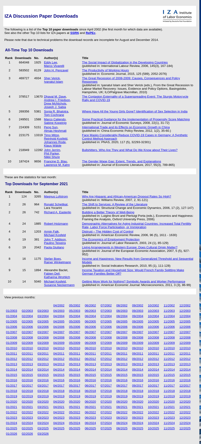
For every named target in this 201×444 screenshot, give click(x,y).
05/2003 (74, 310)
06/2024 (90, 423)
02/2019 (27, 396)
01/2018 (11, 391)
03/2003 (43, 310)
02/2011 (27, 353)
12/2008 (185, 337)
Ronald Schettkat (56, 204)
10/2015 (153, 375)
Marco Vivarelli (54, 66)
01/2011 (11, 353)
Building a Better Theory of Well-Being (108, 212)
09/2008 (137, 337)
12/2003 (185, 310)
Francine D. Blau (55, 161)
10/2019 (153, 396)
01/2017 (11, 385)
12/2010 (185, 348)
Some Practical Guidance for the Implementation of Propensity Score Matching (136, 119)
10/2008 (153, 337)
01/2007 (11, 332)
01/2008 (11, 337)
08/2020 (122, 401)
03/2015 (43, 375)
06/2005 (90, 321)
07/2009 (106, 343)
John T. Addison (55, 239)
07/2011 (106, 353)
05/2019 (74, 396)
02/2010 (27, 348)
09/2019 (137, 396)
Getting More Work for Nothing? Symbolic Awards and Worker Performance (133, 281)
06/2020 (90, 401)
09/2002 (137, 305)
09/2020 (137, 401)
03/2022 (43, 412)
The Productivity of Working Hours (105, 70)
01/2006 (11, 327)
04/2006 (58, 327)
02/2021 (27, 407)
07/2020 (106, 401)
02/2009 (27, 343)
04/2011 (58, 353)
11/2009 (169, 343)
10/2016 (153, 380)
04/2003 (58, 310)
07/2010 (106, 348)
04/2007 (58, 332)
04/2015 (58, 375)
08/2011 (122, 353)
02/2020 (27, 401)
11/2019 (169, 396)
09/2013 (137, 364)
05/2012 (74, 359)
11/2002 (169, 305)
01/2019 (11, 396)
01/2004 (11, 316)
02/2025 (27, 428)
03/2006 (43, 327)
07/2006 (106, 327)
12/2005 (185, 321)
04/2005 (58, 321)
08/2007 (122, 332)
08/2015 (122, 375)
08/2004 (122, 316)
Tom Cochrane (54, 115)
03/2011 (43, 353)
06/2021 (90, 407)
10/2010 (153, 348)
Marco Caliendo (55, 119)
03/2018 (43, 391)
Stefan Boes (52, 258)
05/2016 (74, 380)
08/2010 (122, 348)
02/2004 (27, 316)
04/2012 (58, 359)
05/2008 (74, 337)
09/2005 (137, 321)
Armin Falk (51, 231)
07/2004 (106, 316)
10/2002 (153, 305)
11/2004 (169, 316)
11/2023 (169, 417)
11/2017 (169, 385)
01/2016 (11, 380)
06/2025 (90, 428)
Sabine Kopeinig (55, 123)
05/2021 (74, 407)
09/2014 (137, 369)
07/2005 (106, 321)
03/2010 (43, 348)
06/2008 (90, 337)
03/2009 (43, 343)
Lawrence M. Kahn (57, 165)
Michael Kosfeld (55, 235)
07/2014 (106, 369)
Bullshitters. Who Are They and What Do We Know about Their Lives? (130, 150)
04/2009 (58, 343)
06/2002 (90, 305)
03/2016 (43, 380)
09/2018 (137, 391)
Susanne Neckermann (59, 285)
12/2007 (185, 332)
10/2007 (153, 332)
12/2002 (185, 305)
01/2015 (11, 375)
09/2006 (137, 327)
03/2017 (43, 385)
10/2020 (153, 401)
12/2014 (185, 369)
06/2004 (90, 316)
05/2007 (74, 332)
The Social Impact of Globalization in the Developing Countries (125, 62)
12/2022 (185, 412)
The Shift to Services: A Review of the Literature (114, 204)
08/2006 (122, 327)
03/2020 (43, 401)
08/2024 (122, 423)
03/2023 (43, 417)
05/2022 (74, 412)
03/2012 (43, 359)
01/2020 (11, 401)
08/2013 (122, 364)
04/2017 (58, 385)
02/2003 (27, 310)
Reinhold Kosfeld (55, 138)
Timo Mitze (51, 135)
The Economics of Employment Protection (111, 239)
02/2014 (27, 369)
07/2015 (106, 375)
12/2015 (185, 375)
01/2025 (11, 428)
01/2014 (11, 369)
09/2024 (137, 423)
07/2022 (106, 412)
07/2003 (106, 310)
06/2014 (90, 369)
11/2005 (169, 321)
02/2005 (27, 321)
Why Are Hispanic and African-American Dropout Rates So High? (126, 196)
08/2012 (122, 359)
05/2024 (74, 423)
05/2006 (74, 327)
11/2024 (169, 423)
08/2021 (122, 407)
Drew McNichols (55, 103)
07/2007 (106, 332)
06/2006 (90, 327)
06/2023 (90, 417)
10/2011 (153, 353)
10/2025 (153, 428)
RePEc (91, 33)
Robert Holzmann (56, 223)
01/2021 (11, 407)
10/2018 (153, 391)
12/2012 (185, 359)
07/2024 (106, 423)
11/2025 (169, 428)
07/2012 (106, 359)
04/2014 (58, 369)
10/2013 (153, 364)
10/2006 (153, 327)
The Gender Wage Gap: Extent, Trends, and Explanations (121, 161)
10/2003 (153, 310)
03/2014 (43, 369)
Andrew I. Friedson (57, 100)
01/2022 (11, 412)
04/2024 (58, 423)
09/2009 (137, 343)
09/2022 (137, 412)
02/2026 (27, 433)
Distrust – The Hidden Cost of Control (107, 231)
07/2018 (106, 391)
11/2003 (169, 310)
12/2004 (185, 316)
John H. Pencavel (56, 70)
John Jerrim (52, 150)
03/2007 (43, 332)
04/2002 (58, 305)
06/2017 (90, 385)
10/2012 (153, 359)
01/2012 (11, 359)
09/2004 (137, 316)
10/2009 (153, 343)
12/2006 (185, 327)
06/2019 (90, 396)
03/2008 (43, 337)
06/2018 (90, 391)
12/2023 (185, 417)
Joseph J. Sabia (55, 107)
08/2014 (122, 369)
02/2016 (27, 380)
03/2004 (43, 316)
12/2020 (185, 401)
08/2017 (122, 385)
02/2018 (27, 391)
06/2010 (90, 348)
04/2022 (58, 412)
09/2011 (137, 353)
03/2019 (43, 396)
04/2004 (58, 316)
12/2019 (185, 396)
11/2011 (169, 353)
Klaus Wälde (52, 145)
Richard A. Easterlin (57, 212)
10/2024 (153, 423)
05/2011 (74, 353)
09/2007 (137, 332)
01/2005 (11, 321)
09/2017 (137, 385)
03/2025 (43, 428)
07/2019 (106, 396)
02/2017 (27, 385)
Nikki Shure (52, 157)
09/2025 (137, 428)
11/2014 (169, 369)
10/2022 (153, 412)
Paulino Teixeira (55, 243)
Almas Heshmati (55, 130)
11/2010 (169, 348)
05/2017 (74, 385)
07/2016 (106, 380)
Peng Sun (51, 127)
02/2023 (27, 417)
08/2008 (122, 337)
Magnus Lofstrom (56, 196)
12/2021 (185, 407)
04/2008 (58, 337)
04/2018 (58, 391)
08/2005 (122, 321)
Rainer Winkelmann (57, 262)
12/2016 (185, 380)
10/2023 (153, 417)
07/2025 (106, 428)
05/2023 (74, 417)
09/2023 (137, 417)
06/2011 (90, 353)
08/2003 (122, 310)
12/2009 (185, 343)
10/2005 (153, 321)
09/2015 (137, 375)
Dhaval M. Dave (55, 96)
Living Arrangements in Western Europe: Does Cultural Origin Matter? (130, 247)
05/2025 (74, 428)
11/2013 (169, 364)
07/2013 (106, 364)
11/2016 (169, 380)
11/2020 (169, 401)
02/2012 (27, 359)
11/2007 (169, 332)
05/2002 (74, 305)
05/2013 (74, 364)
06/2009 (90, 343)
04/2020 (58, 401)
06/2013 (90, 364)
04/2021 (58, 407)
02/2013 (27, 364)
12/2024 (185, 423)
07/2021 (106, 407)
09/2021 (137, 407)
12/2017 (185, 385)
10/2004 (153, 316)
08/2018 (122, 391)
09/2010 (137, 348)
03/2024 (43, 423)
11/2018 (169, 391)
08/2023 (122, 417)
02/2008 (27, 337)
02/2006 (27, 327)
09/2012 (137, 359)
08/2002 (122, 305)
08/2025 (122, 428)
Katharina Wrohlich (57, 277)
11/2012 (169, 359)
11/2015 (169, 375)
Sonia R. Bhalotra (56, 111)
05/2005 (74, 321)
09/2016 (137, 380)
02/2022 (27, 412)
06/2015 (90, 375)
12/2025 (185, 428)
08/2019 (122, 396)
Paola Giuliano (54, 247)
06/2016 (90, 380)
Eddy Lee (50, 62)
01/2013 (11, 364)
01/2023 (11, 417)
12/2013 (185, 364)
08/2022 (122, 412)
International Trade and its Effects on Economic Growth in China (126, 127)
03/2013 (43, 364)
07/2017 (106, 385)
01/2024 (11, 423)
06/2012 (90, 359)
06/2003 (90, 310)
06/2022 (90, 412)
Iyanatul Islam (53, 81)
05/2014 (74, 369)
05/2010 (74, 348)
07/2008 (106, 337)
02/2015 (27, 375)
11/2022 (169, 412)
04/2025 (58, 428)
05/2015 (74, 375)
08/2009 (122, 343)
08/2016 (122, 380)
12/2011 (185, 353)
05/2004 (74, 316)
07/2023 (106, 417)
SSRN (74, 33)
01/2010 (11, 348)
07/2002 (106, 305)
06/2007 (90, 332)
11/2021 (169, 407)
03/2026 (43, 433)
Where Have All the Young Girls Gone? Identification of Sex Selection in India (135, 111)
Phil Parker (51, 153)
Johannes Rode (55, 142)
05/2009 (74, 343)
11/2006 (169, 327)
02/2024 (27, 423)
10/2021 (153, 407)
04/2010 (58, 348)
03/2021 (43, 407)
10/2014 (153, 369)
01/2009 (11, 343)
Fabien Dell (52, 273)
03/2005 (43, 321)
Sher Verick (52, 78)
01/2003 (11, 310)
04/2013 (58, 364)
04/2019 (58, 396)
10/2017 (153, 385)
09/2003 (137, 310)
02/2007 (27, 332)
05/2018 (74, 391)
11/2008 (169, 337)
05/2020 (74, 401)
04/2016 (58, 380)
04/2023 (58, 417)
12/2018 (185, 391)
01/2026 (11, 433)
